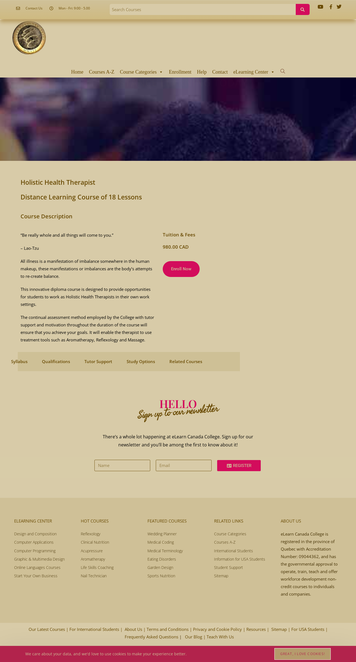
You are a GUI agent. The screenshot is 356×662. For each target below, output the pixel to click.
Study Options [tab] (141, 361)
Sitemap (279, 629)
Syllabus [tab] (19, 361)
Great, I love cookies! (302, 653)
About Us (134, 629)
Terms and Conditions (168, 629)
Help (202, 72)
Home (77, 72)
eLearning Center (254, 72)
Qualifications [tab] (56, 361)
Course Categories (141, 72)
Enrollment (180, 72)
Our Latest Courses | (48, 629)
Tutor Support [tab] (98, 361)
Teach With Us (220, 636)
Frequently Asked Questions (152, 636)
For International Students (94, 629)
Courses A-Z (101, 72)
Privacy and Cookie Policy (218, 629)
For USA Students (307, 629)
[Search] (303, 9)
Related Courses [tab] (185, 361)
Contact (220, 72)
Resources (256, 629)
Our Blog (194, 636)
